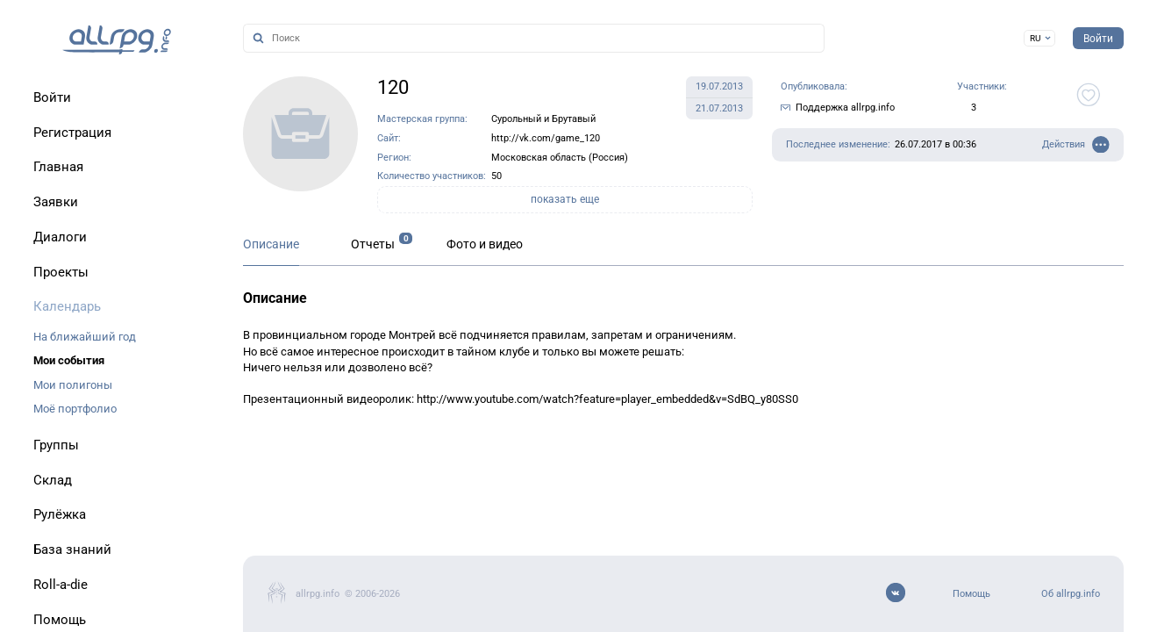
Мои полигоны (72, 384)
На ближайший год (84, 336)
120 (393, 87)
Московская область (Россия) (559, 157)
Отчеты (373, 244)
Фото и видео (484, 244)
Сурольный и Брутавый (543, 119)
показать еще (565, 199)
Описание (271, 244)
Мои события (68, 360)
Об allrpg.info (1070, 594)
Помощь (971, 594)
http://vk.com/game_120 (545, 138)
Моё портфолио (75, 408)
